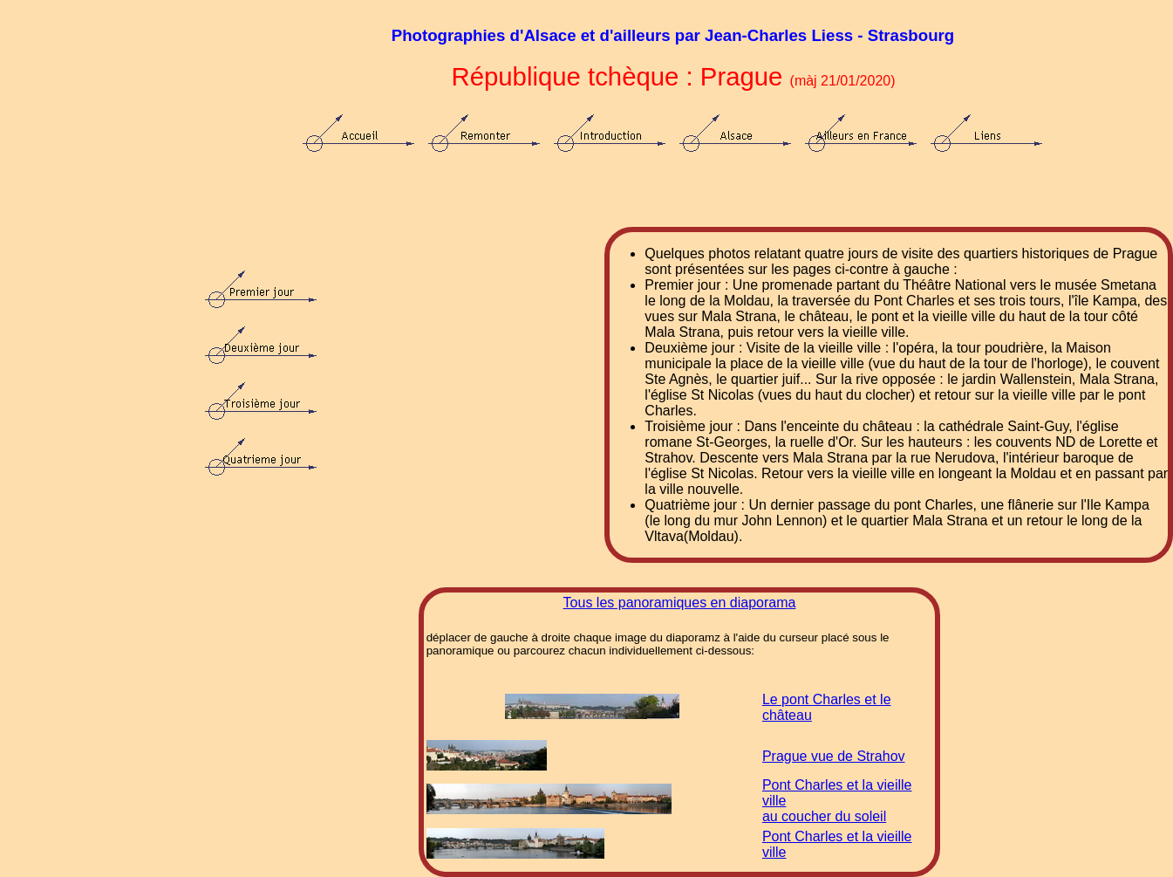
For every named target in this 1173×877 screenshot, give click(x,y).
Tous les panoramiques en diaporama (679, 602)
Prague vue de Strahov (833, 756)
